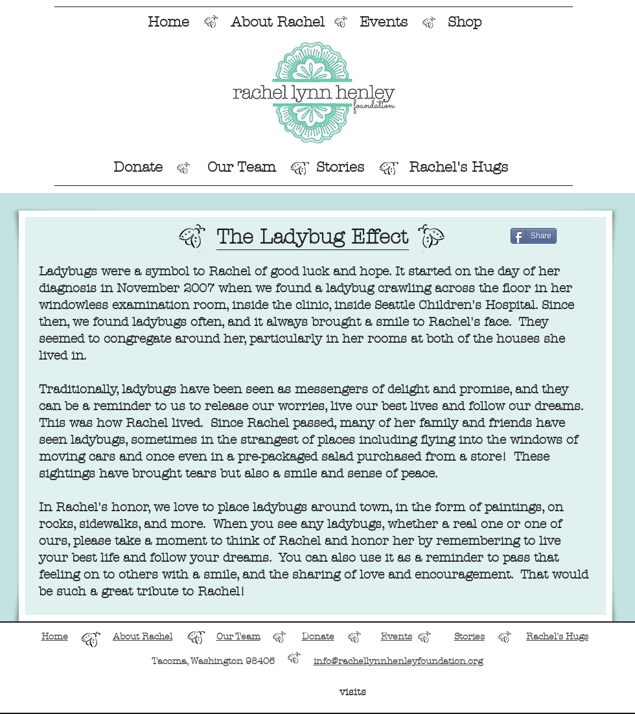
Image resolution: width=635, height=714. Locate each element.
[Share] (534, 236)
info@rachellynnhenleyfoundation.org (398, 661)
